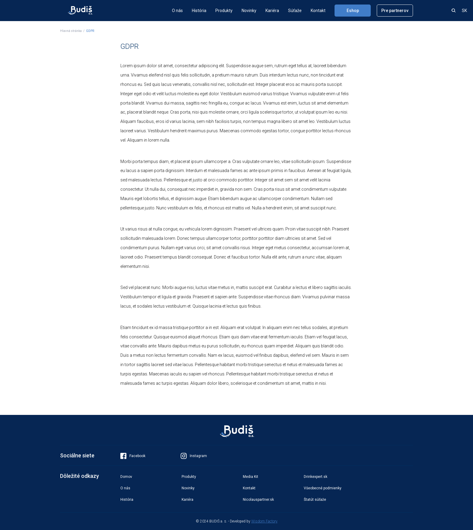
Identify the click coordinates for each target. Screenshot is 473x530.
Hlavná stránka (71, 31)
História (199, 10)
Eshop (353, 10)
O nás (177, 10)
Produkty (224, 10)
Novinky (249, 10)
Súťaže (295, 10)
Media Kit (250, 477)
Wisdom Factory (264, 521)
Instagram (194, 456)
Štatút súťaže (315, 499)
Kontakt (318, 10)
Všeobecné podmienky (322, 488)
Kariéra (272, 10)
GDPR (90, 31)
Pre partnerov (394, 10)
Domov (126, 477)
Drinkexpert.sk (315, 477)
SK (464, 10)
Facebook (132, 456)
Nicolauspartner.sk (258, 499)
